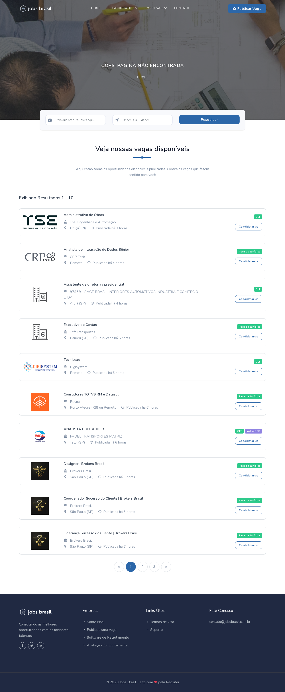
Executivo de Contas (80, 324)
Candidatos (123, 8)
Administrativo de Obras (84, 214)
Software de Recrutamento (105, 637)
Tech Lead (72, 359)
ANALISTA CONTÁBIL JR (84, 429)
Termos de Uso (160, 621)
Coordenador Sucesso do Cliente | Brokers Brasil (103, 498)
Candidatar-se (249, 226)
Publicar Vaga (247, 8)
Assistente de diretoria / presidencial (94, 284)
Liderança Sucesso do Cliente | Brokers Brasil (101, 533)
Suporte (154, 629)
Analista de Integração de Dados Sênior (96, 249)
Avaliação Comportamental (105, 645)
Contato (181, 8)
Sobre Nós (93, 621)
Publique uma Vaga (99, 629)
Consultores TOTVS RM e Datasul (91, 394)
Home (96, 8)
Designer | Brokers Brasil (84, 463)
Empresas (154, 8)
